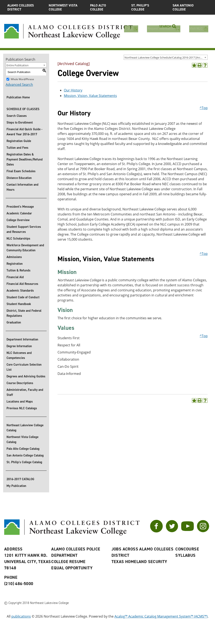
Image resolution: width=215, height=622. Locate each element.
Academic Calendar (19, 213)
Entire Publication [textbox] (18, 65)
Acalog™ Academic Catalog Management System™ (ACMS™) (161, 616)
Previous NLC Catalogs (22, 408)
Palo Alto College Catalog (23, 449)
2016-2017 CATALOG (20, 479)
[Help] (205, 65)
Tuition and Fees (17, 148)
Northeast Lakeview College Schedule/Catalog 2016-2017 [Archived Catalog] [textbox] (166, 57)
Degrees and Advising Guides (26, 376)
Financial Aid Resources (22, 284)
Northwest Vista (66, 7)
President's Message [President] (20, 207)
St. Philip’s (148, 7)
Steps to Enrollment (20, 122)
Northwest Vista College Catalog (22, 439)
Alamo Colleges (24, 7)
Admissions (14, 257)
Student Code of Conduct (23, 297)
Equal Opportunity (72, 568)
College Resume (68, 561)
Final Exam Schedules (21, 171)
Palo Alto (107, 7)
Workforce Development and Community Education (25, 247)
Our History (73, 90)
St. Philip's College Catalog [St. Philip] (24, 462)
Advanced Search (19, 84)
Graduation (14, 322)
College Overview (18, 220)
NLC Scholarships (18, 238)
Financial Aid (15, 277)
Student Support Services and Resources (24, 229)
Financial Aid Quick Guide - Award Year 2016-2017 (24, 131)
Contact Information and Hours (22, 187)
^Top (204, 108)
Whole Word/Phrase (22, 79)
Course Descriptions (20, 383)
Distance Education (19, 178)
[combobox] (166, 57)
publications (21, 616)
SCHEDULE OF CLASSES (23, 109)
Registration (15, 264)
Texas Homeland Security (139, 561)
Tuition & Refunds (18, 270)
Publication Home (18, 97)
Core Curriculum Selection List (24, 367)
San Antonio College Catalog (25, 455)
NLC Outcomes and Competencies (19, 355)
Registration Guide (19, 141)
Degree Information (19, 346)
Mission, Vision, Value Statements (90, 95)
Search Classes (17, 116)
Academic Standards (20, 290)
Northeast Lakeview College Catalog (25, 427)
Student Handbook (19, 304)
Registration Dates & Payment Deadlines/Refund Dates (25, 159)
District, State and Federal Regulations (24, 313)
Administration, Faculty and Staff (25, 392)
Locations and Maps (20, 401)
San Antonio (190, 7)
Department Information (22, 339)
